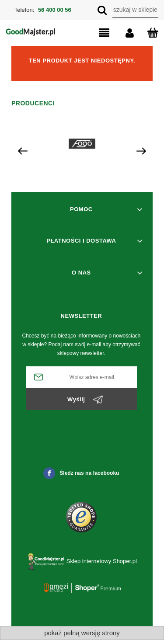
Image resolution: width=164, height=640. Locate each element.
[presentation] (23, 150)
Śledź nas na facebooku (81, 473)
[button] (96, 33)
